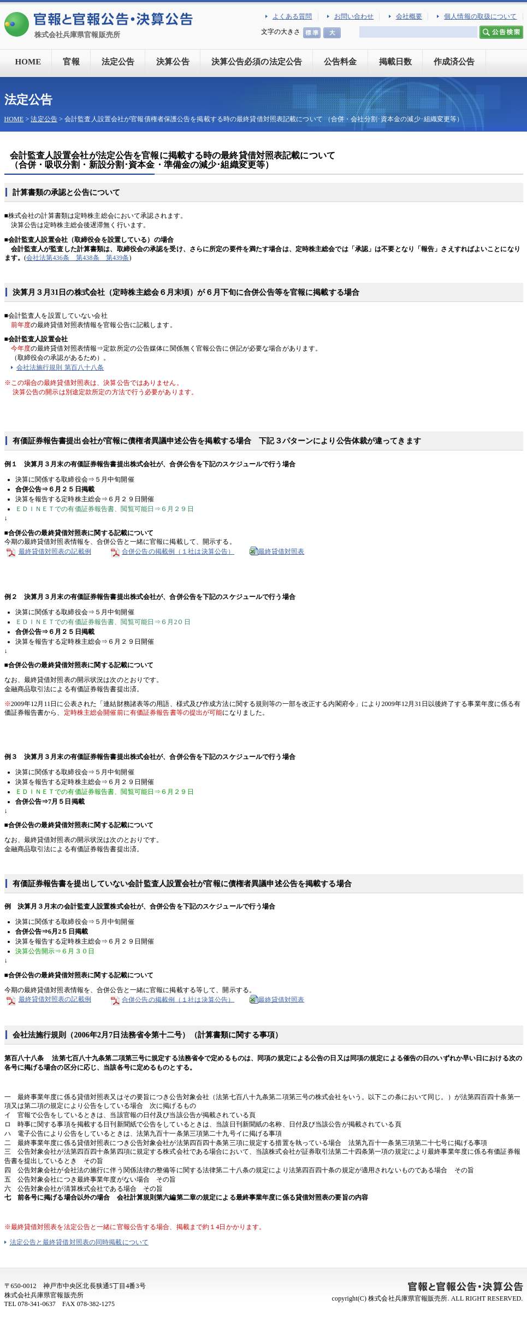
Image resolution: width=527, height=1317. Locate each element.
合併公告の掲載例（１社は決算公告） (178, 551)
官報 (71, 61)
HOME (28, 61)
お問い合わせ (354, 16)
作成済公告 (454, 61)
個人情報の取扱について (480, 16)
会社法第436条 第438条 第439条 (77, 258)
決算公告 (172, 61)
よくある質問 (292, 16)
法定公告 (118, 61)
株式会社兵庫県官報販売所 (77, 35)
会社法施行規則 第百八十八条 (60, 367)
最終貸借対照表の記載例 (47, 551)
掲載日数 (395, 61)
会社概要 (409, 16)
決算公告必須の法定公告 (256, 61)
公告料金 (340, 61)
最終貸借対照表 (281, 551)
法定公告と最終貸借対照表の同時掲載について (79, 1242)
